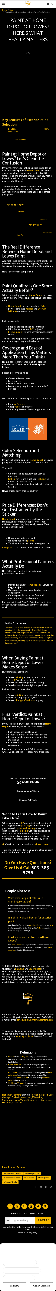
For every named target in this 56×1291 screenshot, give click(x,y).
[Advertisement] (28, 85)
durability (36, 633)
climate (21, 212)
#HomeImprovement (12, 1178)
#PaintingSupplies (32, 1173)
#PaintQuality (43, 1178)
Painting (23, 831)
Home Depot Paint (15, 1065)
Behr (43, 306)
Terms (20, 1233)
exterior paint (39, 627)
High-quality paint (35, 225)
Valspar (29, 308)
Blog (11, 10)
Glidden (11, 1083)
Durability (12, 129)
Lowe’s (20, 235)
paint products (40, 641)
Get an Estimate (41, 1285)
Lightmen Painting (25, 828)
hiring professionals (25, 700)
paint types (12, 1075)
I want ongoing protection (19, 1278)
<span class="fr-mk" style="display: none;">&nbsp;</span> (28, 780)
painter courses (41, 844)
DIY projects (35, 969)
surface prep (20, 404)
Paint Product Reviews (13, 1167)
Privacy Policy (31, 1233)
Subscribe (43, 1220)
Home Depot (33, 170)
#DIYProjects (29, 1178)
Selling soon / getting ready (20, 1262)
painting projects (24, 1036)
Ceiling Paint (24, 1057)
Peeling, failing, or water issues (22, 1270)
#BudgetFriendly (10, 1182)
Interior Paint (22, 1078)
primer (30, 540)
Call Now (14, 1285)
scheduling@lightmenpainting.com (35, 1020)
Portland (37, 635)
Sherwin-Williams (12, 633)
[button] (3, 4)
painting (19, 677)
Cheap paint (8, 547)
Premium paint (15, 332)
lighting (43, 219)
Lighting (12, 479)
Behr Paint (12, 1073)
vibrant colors (21, 140)
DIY (31, 329)
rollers (18, 406)
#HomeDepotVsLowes (12, 1173)
